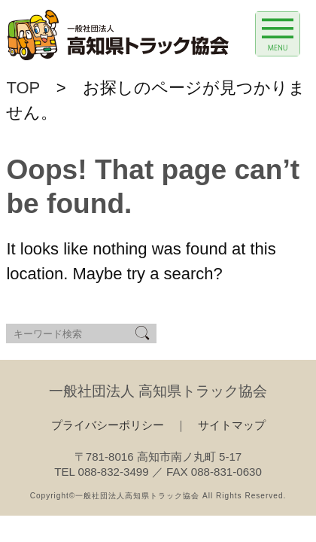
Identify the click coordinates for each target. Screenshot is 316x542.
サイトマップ (232, 425)
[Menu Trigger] (277, 33)
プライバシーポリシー (107, 425)
